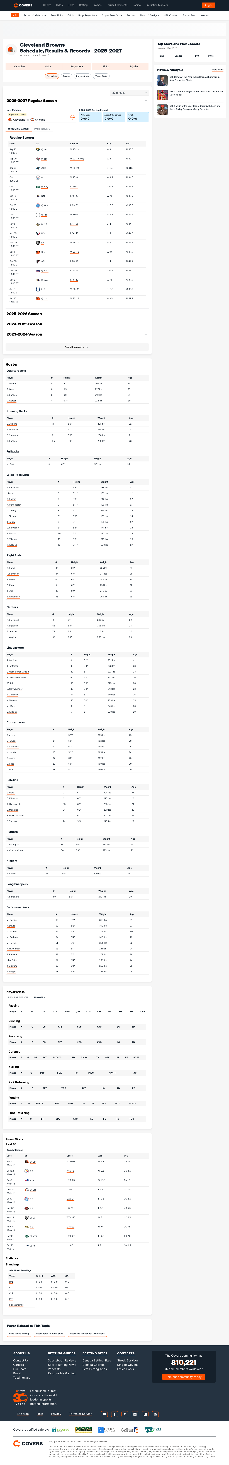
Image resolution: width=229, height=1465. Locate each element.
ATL (43, 261)
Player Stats (82, 76)
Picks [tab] (106, 66)
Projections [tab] (77, 66)
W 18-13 (74, 149)
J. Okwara (12, 965)
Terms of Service (80, 1414)
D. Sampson (12, 435)
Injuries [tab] (134, 66)
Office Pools (125, 1369)
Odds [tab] (48, 66)
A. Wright (11, 971)
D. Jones (11, 758)
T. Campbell (13, 746)
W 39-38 (74, 289)
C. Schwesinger (14, 689)
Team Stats (101, 76)
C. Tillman (12, 539)
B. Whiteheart (13, 596)
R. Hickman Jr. (14, 804)
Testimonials (21, 1377)
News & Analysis (149, 15)
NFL (15, 15)
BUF (32, 1180)
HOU (43, 233)
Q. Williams (12, 711)
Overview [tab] (19, 66)
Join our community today (184, 1377)
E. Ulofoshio (12, 694)
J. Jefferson (12, 666)
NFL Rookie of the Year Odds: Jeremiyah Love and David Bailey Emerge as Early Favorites (195, 108)
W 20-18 (74, 251)
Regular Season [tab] (18, 997)
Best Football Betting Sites (49, 1333)
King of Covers (127, 1364)
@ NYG (44, 270)
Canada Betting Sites (96, 1360)
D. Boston (11, 499)
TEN (32, 1199)
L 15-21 (74, 270)
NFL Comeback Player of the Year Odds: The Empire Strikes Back (196, 93)
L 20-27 (74, 186)
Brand (17, 1373)
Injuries (205, 15)
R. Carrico (11, 660)
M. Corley (11, 510)
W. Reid (10, 683)
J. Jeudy (11, 522)
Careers (18, 1364)
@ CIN (44, 298)
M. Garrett (12, 931)
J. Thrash (11, 533)
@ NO (44, 224)
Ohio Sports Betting (19, 1333)
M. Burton (11, 464)
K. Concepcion (14, 504)
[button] (146, 100)
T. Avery (11, 735)
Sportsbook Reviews (62, 1360)
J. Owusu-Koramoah (17, 677)
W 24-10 (74, 242)
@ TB (44, 158)
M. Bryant (11, 740)
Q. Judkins (12, 423)
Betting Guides (62, 1353)
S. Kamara (12, 954)
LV (42, 242)
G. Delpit (11, 792)
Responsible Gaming (61, 1373)
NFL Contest (171, 15)
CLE (11, 1293)
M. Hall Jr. (11, 943)
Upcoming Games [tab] (18, 129)
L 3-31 (70, 1189)
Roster (66, 76)
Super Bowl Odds (112, 15)
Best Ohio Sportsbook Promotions (87, 1333)
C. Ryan (10, 585)
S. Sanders (12, 395)
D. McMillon (12, 809)
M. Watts (11, 706)
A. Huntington (13, 948)
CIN (43, 252)
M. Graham (12, 937)
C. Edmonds (12, 798)
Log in (208, 5)
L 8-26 (70, 1208)
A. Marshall (12, 429)
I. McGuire (12, 960)
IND (43, 289)
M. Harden (12, 752)
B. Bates (11, 568)
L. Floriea (11, 516)
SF (31, 1208)
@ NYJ (44, 186)
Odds (70, 15)
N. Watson (12, 700)
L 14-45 (74, 233)
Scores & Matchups (35, 15)
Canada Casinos (93, 1364)
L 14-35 (74, 223)
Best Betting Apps (94, 1369)
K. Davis (11, 925)
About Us (21, 1353)
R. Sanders (12, 441)
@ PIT (44, 214)
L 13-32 (71, 1245)
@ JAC (44, 149)
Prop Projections (88, 15)
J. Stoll (10, 591)
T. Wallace (12, 545)
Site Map (23, 1414)
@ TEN (44, 205)
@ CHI (33, 1189)
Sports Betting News (62, 1364)
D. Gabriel (11, 383)
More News (217, 69)
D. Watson (11, 400)
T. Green (11, 389)
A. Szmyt (11, 873)
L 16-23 (74, 196)
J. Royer (11, 579)
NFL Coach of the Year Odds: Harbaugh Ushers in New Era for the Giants (194, 79)
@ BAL (44, 280)
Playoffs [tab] (39, 997)
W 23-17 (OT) (77, 158)
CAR (43, 168)
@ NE (32, 1245)
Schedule (52, 76)
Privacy (56, 1414)
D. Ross (10, 763)
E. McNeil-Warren (15, 815)
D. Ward (10, 769)
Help (40, 1414)
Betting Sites (95, 1353)
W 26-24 (74, 168)
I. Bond (10, 493)
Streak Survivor (127, 1360)
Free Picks (57, 15)
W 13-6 (74, 177)
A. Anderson (13, 487)
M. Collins (11, 920)
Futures (131, 15)
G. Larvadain (13, 527)
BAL (43, 196)
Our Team (19, 1369)
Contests (126, 1353)
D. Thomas (12, 821)
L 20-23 (74, 261)
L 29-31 (74, 205)
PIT (43, 177)
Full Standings (16, 1304)
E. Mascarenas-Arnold (18, 671)
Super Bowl (189, 15)
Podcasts (54, 1369)
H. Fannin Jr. (13, 573)
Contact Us (21, 1360)
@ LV (32, 1217)
